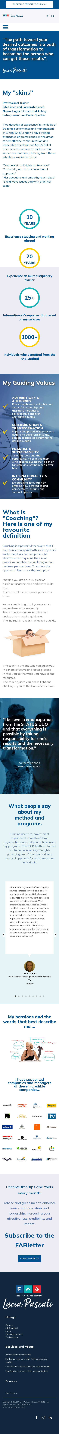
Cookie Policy (20, 1407)
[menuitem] (47, 16)
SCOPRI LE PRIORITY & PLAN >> (29, 4)
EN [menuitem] (52, 16)
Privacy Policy (8, 1407)
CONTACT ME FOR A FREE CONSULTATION (29, 765)
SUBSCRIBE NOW (29, 1258)
